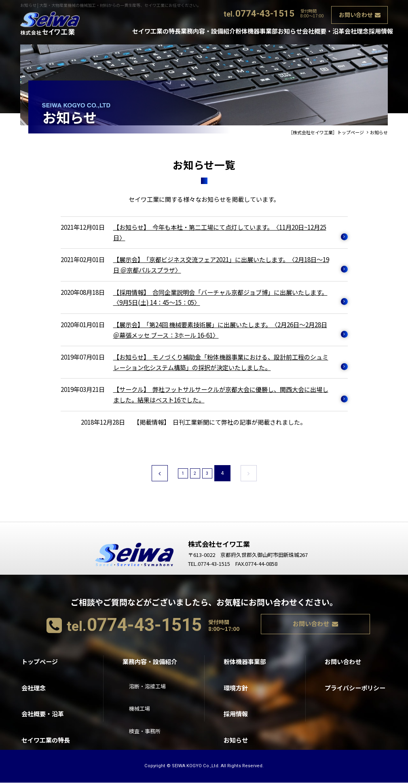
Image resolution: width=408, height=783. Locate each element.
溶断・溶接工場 (150, 678)
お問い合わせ (356, 12)
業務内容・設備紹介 (175, 32)
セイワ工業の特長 (120, 32)
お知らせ (266, 32)
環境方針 (236, 678)
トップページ (39, 658)
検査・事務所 (147, 717)
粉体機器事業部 (227, 32)
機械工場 (141, 698)
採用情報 (377, 32)
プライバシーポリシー (355, 678)
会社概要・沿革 (306, 32)
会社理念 (345, 32)
